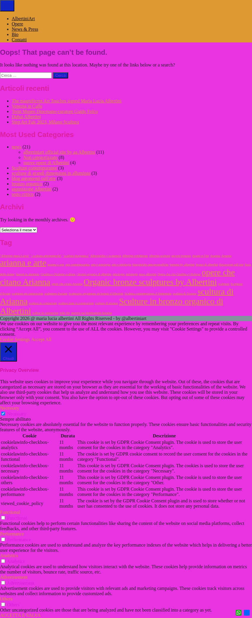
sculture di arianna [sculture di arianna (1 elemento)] (106, 303)
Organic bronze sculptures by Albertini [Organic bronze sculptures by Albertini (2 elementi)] (150, 282)
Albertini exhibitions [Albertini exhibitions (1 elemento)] (135, 255)
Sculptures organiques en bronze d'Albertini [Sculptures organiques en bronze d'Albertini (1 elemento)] (96, 293)
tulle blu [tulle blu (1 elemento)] (65, 312)
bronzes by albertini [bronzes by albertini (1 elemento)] (182, 264)
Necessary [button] (9, 407)
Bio (15, 34)
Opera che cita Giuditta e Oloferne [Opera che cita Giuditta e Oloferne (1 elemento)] (179, 274)
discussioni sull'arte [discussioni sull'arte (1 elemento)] (231, 264)
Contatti (19, 39)
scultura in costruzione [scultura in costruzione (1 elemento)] (43, 303)
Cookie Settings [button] (15, 339)
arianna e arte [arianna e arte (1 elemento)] (55, 264)
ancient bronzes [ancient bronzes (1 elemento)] (181, 255)
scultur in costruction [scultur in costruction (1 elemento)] (45, 312)
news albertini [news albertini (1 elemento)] (147, 274)
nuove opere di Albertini (46, 162)
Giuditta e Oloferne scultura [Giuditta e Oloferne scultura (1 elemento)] (58, 274)
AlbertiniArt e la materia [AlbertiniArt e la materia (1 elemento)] (105, 255)
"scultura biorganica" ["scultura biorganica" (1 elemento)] (76, 255)
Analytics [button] (9, 555)
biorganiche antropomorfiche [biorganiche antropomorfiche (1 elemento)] (150, 264)
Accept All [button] (41, 339)
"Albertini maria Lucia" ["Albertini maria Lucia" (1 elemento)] (15, 255)
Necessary (16, 413)
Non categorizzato (40, 157)
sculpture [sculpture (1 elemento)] (223, 283)
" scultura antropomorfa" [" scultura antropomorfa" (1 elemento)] (46, 255)
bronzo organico (27, 183)
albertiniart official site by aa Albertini (59, 152)
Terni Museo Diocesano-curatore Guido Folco (55, 111)
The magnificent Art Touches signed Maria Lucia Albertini (67, 100)
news (16, 146)
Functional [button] (10, 512)
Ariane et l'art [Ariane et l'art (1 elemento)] (200, 255)
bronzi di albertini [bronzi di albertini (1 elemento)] (207, 264)
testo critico (23, 194)
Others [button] (6, 598)
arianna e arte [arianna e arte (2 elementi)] (23, 262)
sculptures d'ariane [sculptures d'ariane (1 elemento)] (55, 293)
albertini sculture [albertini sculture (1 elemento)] (159, 255)
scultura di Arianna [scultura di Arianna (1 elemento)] (184, 293)
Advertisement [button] (13, 577)
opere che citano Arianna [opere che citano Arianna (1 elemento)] (66, 283)
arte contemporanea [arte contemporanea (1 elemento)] (77, 264)
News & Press (25, 29)
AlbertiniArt (23, 18)
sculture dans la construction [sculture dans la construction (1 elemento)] (76, 303)
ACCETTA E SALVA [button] (20, 615)
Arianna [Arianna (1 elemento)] (215, 255)
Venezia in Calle (27, 106)
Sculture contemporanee (34, 167)
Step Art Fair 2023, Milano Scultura (45, 121)
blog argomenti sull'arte (34, 178)
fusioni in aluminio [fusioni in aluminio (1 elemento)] (27, 274)
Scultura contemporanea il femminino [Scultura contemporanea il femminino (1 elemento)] (148, 293)
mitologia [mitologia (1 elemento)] (119, 274)
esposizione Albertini (31, 188)
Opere (17, 23)
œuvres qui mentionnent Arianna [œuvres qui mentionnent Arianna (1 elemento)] (91, 312)
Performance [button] (12, 533)
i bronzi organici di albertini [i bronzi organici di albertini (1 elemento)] (94, 274)
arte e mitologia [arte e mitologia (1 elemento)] (101, 264)
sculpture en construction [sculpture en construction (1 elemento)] (27, 293)
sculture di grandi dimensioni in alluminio (51, 173)
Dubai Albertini (26, 116)
